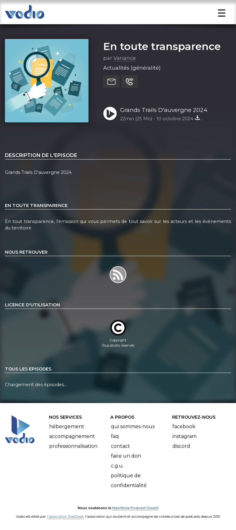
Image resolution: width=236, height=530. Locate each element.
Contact (120, 446)
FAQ (115, 436)
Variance (124, 58)
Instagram (184, 436)
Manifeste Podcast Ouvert (135, 508)
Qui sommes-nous (133, 426)
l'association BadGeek (65, 516)
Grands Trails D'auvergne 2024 (163, 109)
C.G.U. (117, 466)
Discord (181, 446)
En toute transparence (162, 46)
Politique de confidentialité (129, 480)
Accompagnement (72, 436)
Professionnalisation (73, 446)
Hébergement (66, 426)
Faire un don (126, 456)
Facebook (183, 426)
